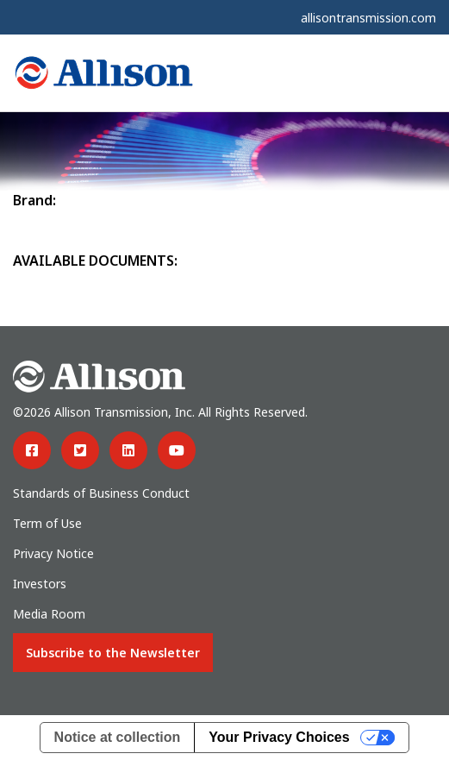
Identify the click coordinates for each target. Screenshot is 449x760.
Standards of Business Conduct (101, 493)
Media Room (49, 614)
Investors (39, 583)
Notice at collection (117, 737)
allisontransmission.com (368, 17)
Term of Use (47, 523)
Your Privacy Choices (279, 737)
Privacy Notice (53, 553)
